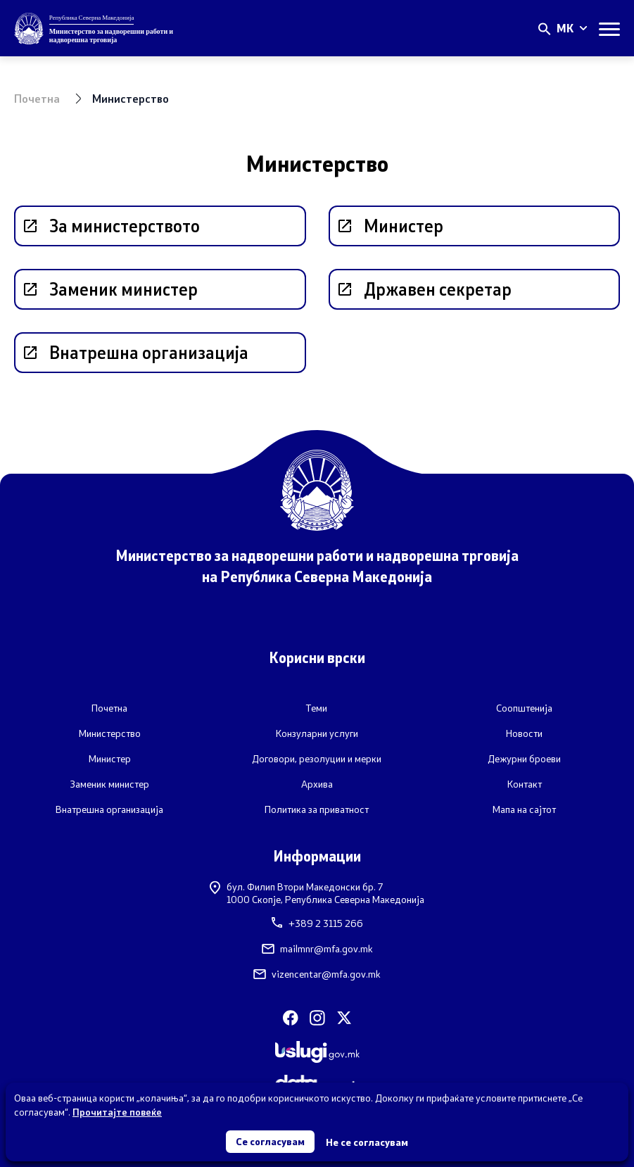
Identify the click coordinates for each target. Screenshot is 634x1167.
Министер (110, 758)
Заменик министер (109, 784)
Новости (524, 733)
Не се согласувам (367, 1142)
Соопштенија (524, 708)
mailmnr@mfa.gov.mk (317, 948)
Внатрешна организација (109, 809)
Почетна (37, 98)
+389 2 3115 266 (317, 923)
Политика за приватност (317, 809)
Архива (317, 784)
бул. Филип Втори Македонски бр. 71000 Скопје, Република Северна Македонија (317, 893)
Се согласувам (270, 1141)
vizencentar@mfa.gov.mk (317, 974)
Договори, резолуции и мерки (316, 758)
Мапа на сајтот (524, 809)
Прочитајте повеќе (117, 1111)
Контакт (524, 784)
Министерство (110, 733)
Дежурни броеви (524, 758)
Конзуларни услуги (317, 733)
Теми (316, 708)
